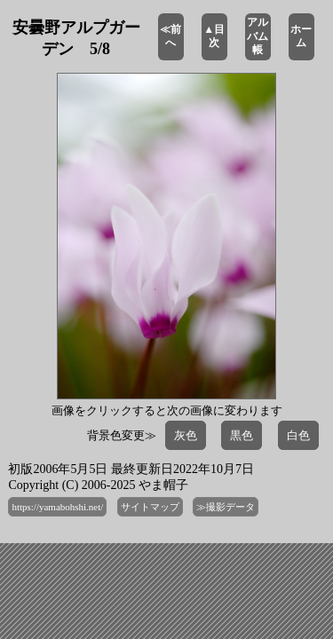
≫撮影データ (225, 506)
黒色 (241, 435)
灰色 (185, 435)
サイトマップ (150, 506)
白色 (298, 435)
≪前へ (170, 36)
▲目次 (214, 36)
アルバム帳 (257, 36)
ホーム (301, 36)
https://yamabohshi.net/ (57, 506)
